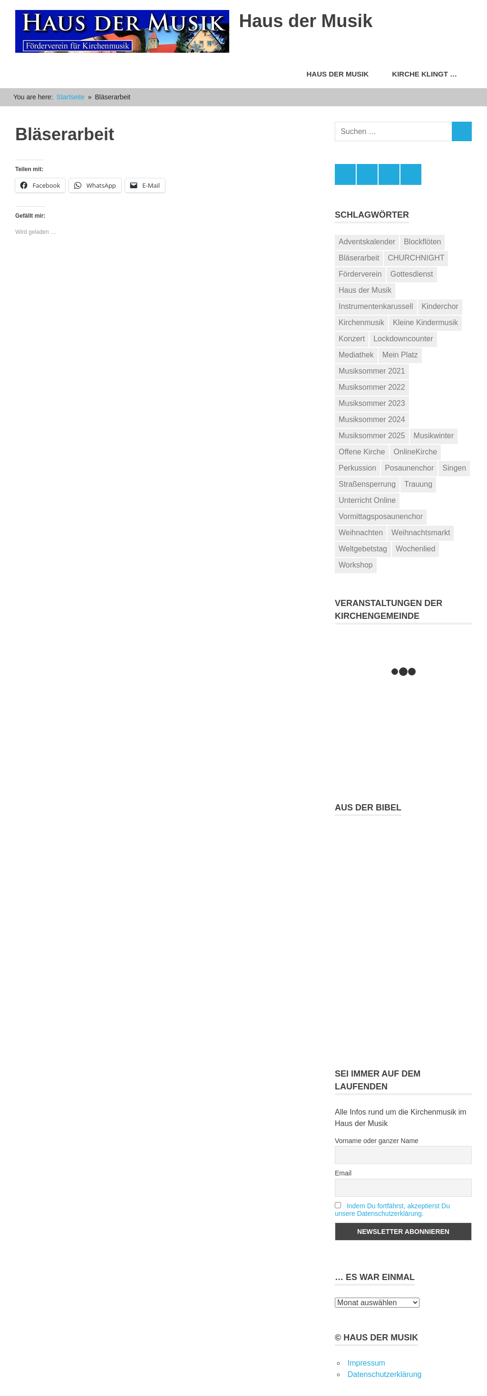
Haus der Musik (305, 21)
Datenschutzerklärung (385, 1374)
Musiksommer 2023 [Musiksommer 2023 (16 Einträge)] (372, 403)
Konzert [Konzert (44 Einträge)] (352, 339)
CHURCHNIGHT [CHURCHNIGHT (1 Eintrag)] (416, 258)
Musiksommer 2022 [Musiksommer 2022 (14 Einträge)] (372, 387)
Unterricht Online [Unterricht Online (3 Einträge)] (367, 500)
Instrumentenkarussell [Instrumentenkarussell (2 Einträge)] (376, 306)
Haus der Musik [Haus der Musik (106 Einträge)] (365, 290)
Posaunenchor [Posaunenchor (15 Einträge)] (409, 468)
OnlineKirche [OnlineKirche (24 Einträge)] (416, 452)
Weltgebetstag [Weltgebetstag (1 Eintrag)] (363, 549)
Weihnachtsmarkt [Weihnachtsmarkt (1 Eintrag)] (420, 533)
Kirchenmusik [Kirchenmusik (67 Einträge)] (361, 322)
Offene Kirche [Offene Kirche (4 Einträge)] (362, 452)
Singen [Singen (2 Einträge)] (454, 468)
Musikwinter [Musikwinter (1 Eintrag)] (434, 436)
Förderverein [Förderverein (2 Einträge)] (360, 274)
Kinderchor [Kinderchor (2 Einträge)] (440, 306)
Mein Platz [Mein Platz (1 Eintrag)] (400, 355)
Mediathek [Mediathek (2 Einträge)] (356, 355)
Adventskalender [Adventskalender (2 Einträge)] (367, 242)
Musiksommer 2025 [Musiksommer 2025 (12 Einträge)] (372, 436)
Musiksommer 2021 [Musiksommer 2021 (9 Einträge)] (372, 371)
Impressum (366, 1363)
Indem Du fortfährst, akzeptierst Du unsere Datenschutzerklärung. (392, 1209)
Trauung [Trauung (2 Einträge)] (418, 484)
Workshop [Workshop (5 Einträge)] (356, 565)
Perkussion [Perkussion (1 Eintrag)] (357, 468)
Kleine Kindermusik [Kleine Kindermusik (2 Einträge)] (425, 322)
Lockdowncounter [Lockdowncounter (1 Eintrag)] (403, 339)
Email (343, 1173)
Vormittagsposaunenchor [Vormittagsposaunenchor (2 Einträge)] (381, 516)
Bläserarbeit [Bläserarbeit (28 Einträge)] (359, 258)
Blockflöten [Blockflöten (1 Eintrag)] (422, 242)
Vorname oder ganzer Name (377, 1141)
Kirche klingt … (429, 74)
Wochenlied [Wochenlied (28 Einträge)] (415, 549)
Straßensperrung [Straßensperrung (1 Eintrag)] (367, 484)
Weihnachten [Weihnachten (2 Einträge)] (361, 533)
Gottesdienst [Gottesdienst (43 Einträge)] (411, 274)
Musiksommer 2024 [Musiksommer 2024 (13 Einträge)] (372, 419)
